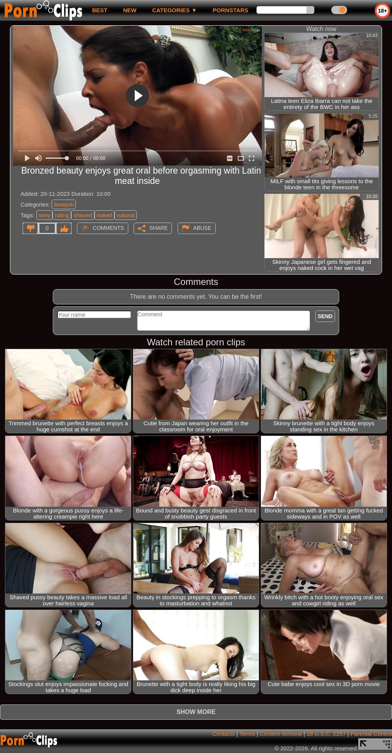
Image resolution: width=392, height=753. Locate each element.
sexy (45, 215)
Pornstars (230, 10)
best (99, 10)
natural (125, 215)
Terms (247, 733)
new (129, 10)
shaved (83, 215)
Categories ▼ (174, 10)
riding (62, 215)
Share (158, 228)
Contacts (223, 733)
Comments (108, 228)
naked (105, 215)
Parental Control (371, 733)
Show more (196, 712)
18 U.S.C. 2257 (326, 733)
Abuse (202, 228)
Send (325, 316)
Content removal (281, 733)
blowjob (64, 204)
